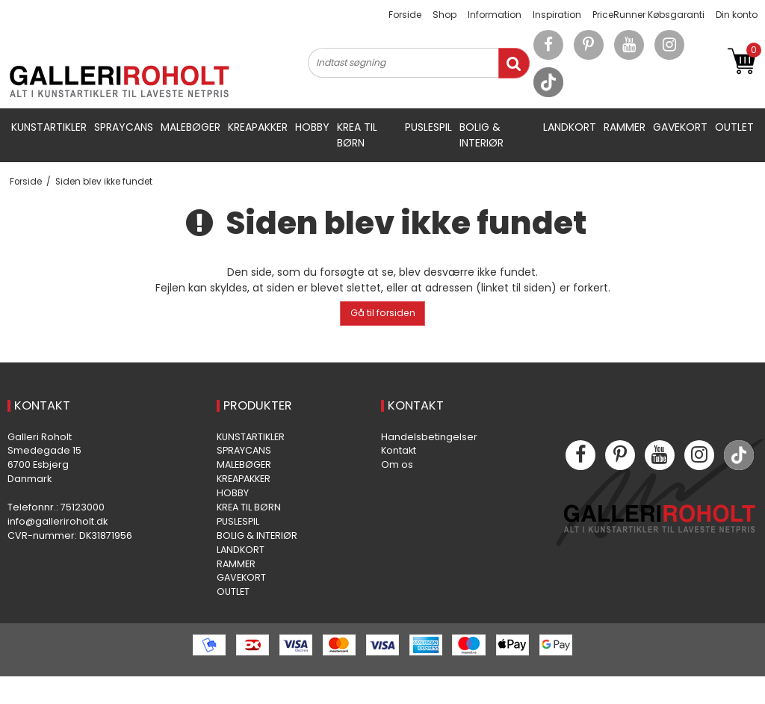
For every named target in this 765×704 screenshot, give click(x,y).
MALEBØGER (190, 127)
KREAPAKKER (258, 127)
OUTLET (734, 127)
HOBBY (312, 127)
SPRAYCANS (123, 127)
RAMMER (624, 127)
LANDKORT (569, 127)
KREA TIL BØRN (357, 135)
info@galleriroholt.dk (57, 521)
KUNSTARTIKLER (49, 127)
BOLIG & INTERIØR (481, 135)
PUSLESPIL (428, 127)
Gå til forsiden (382, 312)
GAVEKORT (680, 127)
